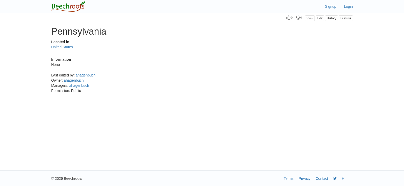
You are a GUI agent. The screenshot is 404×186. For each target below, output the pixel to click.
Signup (330, 6)
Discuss (345, 18)
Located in (60, 42)
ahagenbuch (85, 75)
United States (62, 47)
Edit (320, 18)
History (331, 18)
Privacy (304, 178)
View (310, 18)
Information (61, 59)
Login (348, 6)
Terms (288, 178)
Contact (322, 178)
